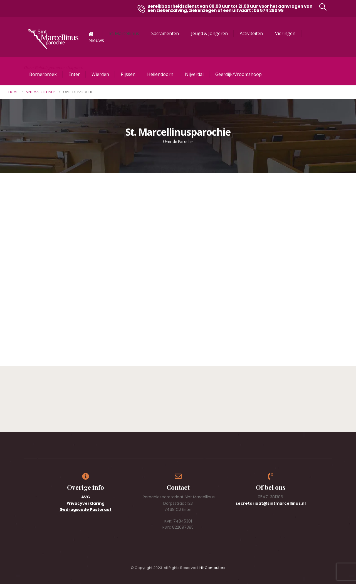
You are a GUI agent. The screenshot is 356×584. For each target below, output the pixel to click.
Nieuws (96, 40)
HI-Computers (212, 567)
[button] (323, 7)
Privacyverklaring (85, 503)
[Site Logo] (53, 39)
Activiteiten (251, 33)
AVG (85, 497)
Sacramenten (165, 33)
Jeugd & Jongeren (209, 33)
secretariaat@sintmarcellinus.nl (271, 503)
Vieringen (285, 33)
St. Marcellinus (124, 33)
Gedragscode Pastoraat (86, 509)
